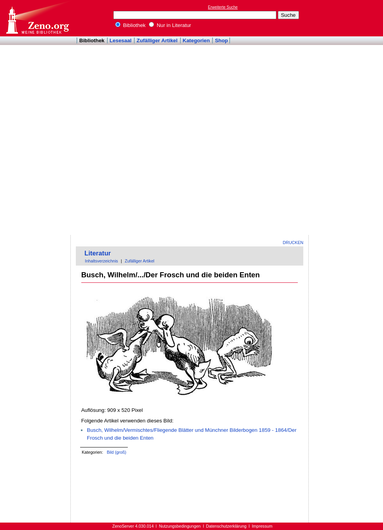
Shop (221, 40)
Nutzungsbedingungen (180, 526)
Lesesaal (120, 40)
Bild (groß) (116, 452)
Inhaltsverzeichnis (101, 261)
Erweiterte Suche (223, 7)
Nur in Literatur (170, 25)
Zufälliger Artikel (157, 40)
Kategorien (196, 40)
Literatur (97, 253)
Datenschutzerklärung (226, 526)
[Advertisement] (343, 117)
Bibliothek (130, 25)
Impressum (262, 526)
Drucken (293, 242)
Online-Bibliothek (37, 18)
